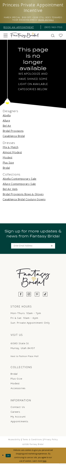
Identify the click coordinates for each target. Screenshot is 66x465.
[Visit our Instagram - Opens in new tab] (28, 295)
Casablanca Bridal (14, 137)
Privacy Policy (51, 441)
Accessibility (14, 441)
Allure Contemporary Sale (19, 184)
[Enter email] (33, 247)
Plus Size (8, 163)
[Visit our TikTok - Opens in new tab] (45, 295)
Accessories (18, 389)
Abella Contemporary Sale (19, 179)
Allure (6, 121)
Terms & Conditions (32, 441)
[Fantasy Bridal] (24, 36)
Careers (15, 413)
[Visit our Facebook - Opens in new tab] (20, 295)
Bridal (6, 168)
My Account (18, 418)
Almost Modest (12, 153)
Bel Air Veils (10, 190)
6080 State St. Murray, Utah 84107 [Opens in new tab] (23, 347)
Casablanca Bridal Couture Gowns (24, 200)
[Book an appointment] (21, 28)
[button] (5, 36)
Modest (7, 158)
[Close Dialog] (3, 457)
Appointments (19, 422)
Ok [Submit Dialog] (9, 457)
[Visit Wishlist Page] (61, 36)
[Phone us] (53, 28)
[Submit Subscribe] (51, 247)
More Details (52, 20)
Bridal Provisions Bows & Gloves (23, 195)
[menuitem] (21, 28)
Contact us (18, 408)
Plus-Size (16, 380)
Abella (7, 116)
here (44, 462)
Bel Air (7, 126)
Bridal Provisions (13, 132)
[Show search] (53, 36)
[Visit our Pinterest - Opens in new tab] (37, 295)
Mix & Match (10, 148)
